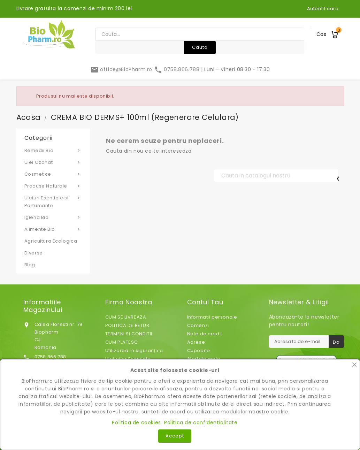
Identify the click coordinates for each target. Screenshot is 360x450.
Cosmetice (53, 173)
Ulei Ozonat (53, 162)
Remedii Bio (53, 150)
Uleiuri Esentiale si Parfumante (53, 201)
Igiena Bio (53, 217)
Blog (29, 264)
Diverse (33, 253)
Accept (175, 436)
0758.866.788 (177, 69)
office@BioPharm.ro (122, 69)
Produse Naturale (53, 185)
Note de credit (204, 333)
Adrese (196, 342)
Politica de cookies (136, 422)
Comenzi (198, 325)
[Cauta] (276, 175)
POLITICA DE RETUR (127, 325)
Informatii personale (212, 317)
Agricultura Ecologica (50, 241)
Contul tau (205, 302)
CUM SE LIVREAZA (125, 317)
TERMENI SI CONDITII (128, 333)
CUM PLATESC (121, 342)
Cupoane (198, 350)
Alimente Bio (53, 229)
